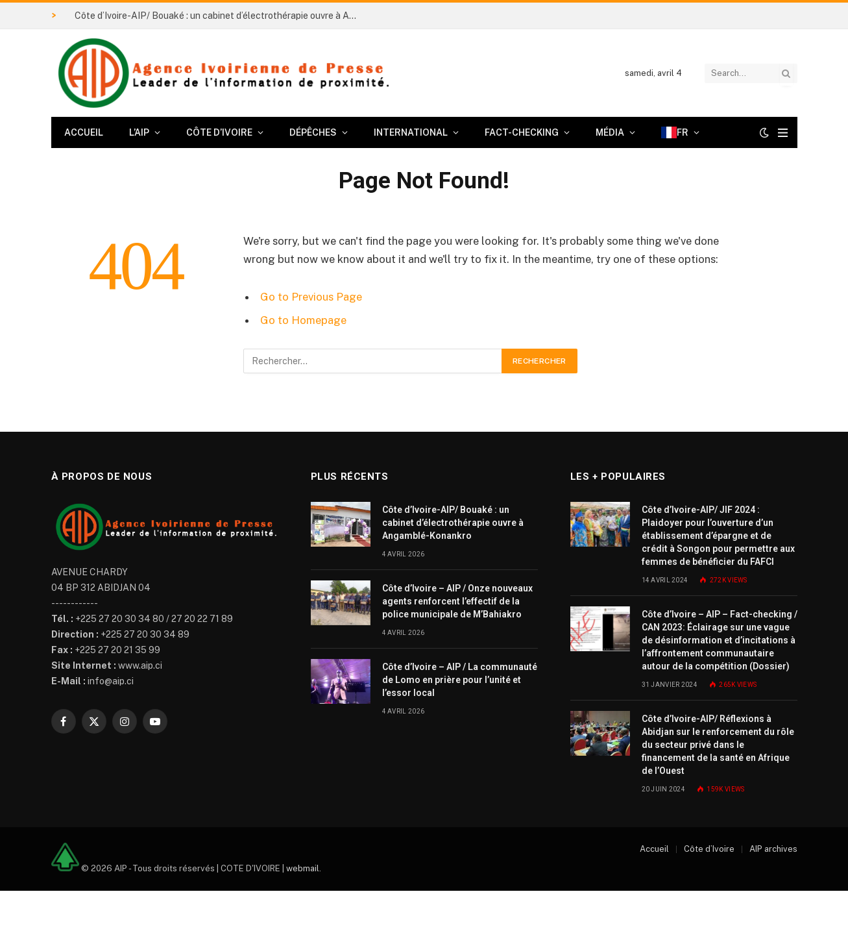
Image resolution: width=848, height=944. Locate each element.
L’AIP (139, 132)
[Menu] (783, 132)
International (411, 132)
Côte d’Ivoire (219, 132)
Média (610, 132)
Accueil (83, 132)
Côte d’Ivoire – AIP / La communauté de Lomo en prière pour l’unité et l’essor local (459, 680)
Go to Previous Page (311, 296)
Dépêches (313, 132)
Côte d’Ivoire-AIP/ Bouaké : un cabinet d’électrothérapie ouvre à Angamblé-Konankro (221, 15)
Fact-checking (522, 132)
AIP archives (773, 849)
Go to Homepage (303, 320)
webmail (302, 868)
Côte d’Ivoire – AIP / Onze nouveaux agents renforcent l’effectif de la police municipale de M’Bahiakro (457, 601)
